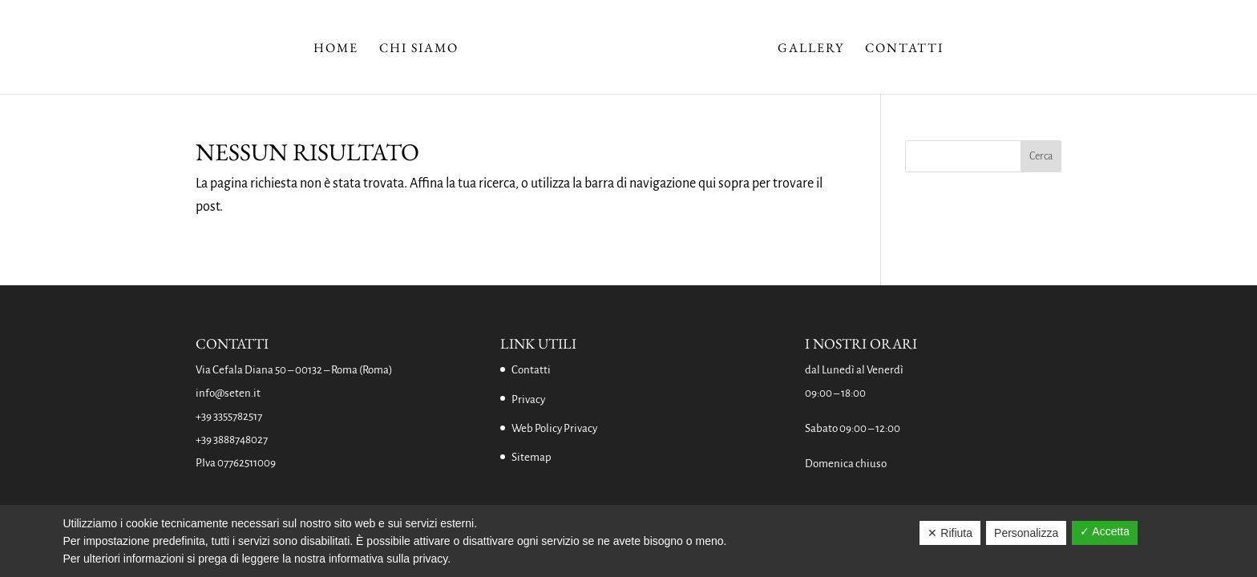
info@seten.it (228, 393)
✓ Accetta (1105, 531)
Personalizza (1026, 533)
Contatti (904, 49)
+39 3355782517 (229, 416)
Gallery (811, 49)
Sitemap (531, 457)
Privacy (528, 399)
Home (335, 49)
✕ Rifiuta (950, 533)
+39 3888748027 (232, 440)
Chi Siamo (419, 49)
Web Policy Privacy (554, 428)
